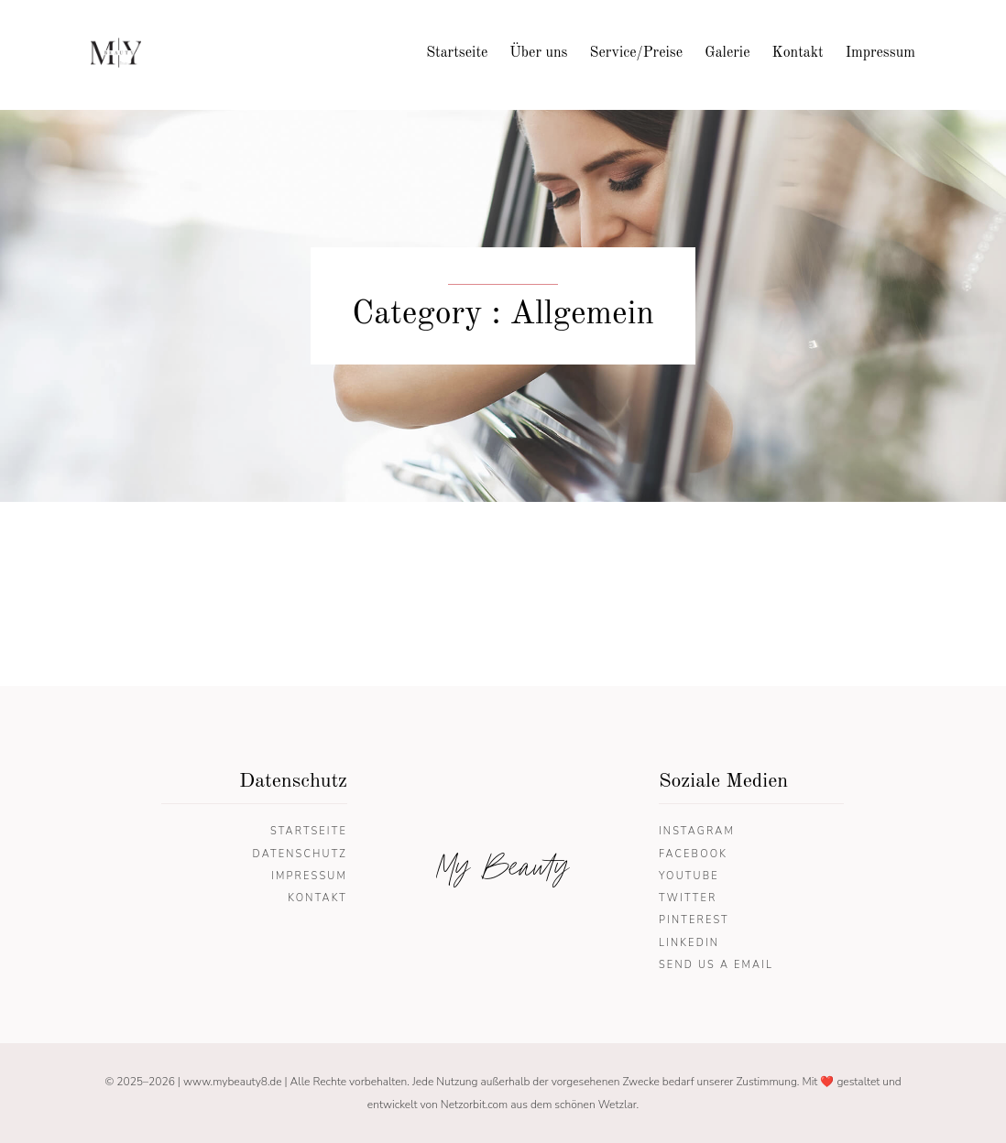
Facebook (693, 854)
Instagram (697, 831)
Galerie (727, 53)
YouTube (689, 876)
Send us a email (716, 965)
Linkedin (689, 943)
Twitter (688, 898)
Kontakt (798, 53)
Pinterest (694, 920)
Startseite (456, 53)
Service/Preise (636, 53)
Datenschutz (300, 854)
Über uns (538, 53)
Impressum (880, 53)
